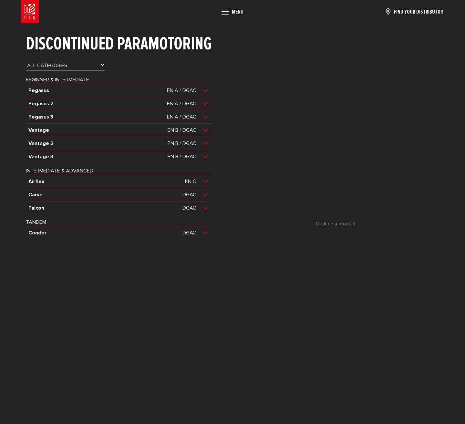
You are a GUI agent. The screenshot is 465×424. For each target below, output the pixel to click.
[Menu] (232, 11)
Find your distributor (418, 11)
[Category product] (65, 65)
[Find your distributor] (414, 11)
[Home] (30, 11)
